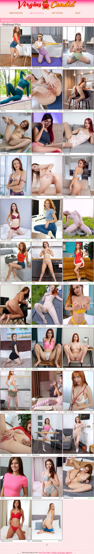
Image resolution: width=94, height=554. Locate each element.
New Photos (16, 13)
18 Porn (54, 552)
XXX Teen (61, 552)
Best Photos (36, 13)
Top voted (57, 13)
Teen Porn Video (44, 552)
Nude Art (69, 552)
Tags (77, 13)
